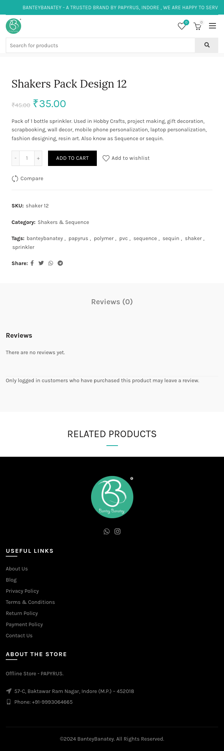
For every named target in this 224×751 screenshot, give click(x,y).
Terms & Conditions (30, 602)
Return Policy (22, 613)
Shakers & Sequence (63, 222)
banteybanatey (45, 238)
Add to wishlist (130, 158)
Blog (11, 580)
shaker (193, 238)
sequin (171, 238)
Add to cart (72, 158)
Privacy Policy (22, 591)
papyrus (78, 238)
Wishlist (186, 22)
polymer (104, 238)
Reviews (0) (112, 301)
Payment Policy (24, 624)
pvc (123, 238)
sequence (145, 238)
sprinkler (23, 247)
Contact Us (19, 635)
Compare (31, 178)
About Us (17, 568)
